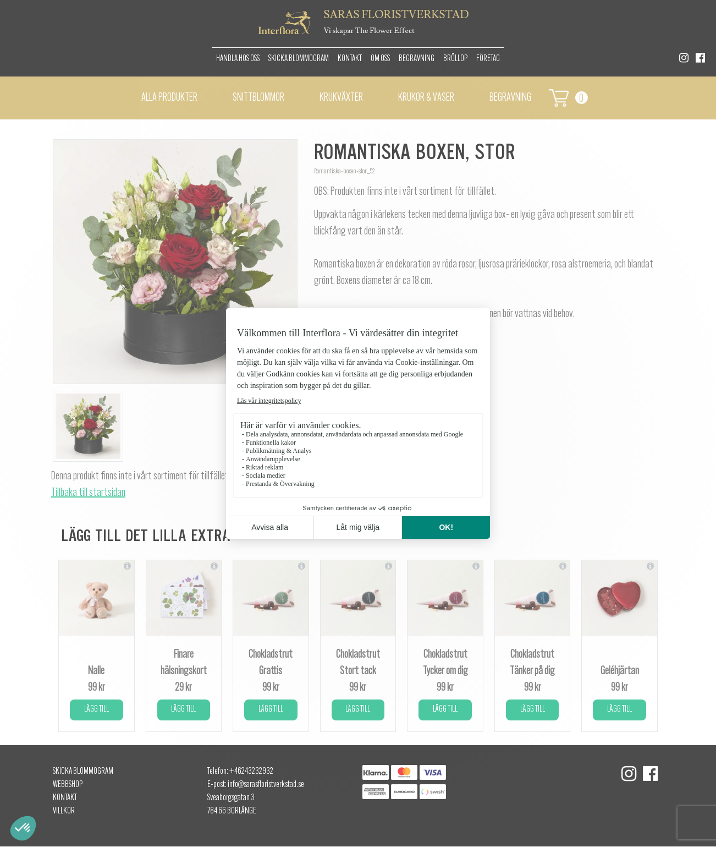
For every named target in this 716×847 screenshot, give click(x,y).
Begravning (416, 58)
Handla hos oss (238, 58)
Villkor (64, 811)
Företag (488, 58)
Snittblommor (258, 97)
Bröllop (455, 58)
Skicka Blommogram (298, 58)
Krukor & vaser (426, 97)
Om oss (380, 58)
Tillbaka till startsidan (88, 493)
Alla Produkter (169, 97)
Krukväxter (341, 97)
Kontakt (350, 58)
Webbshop (67, 784)
